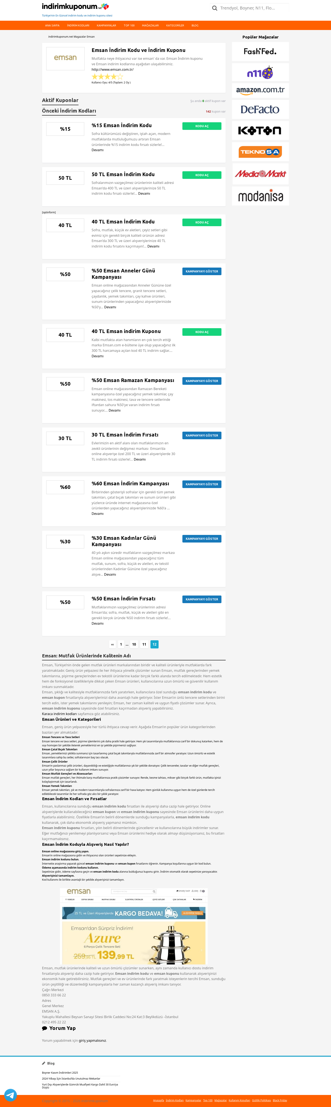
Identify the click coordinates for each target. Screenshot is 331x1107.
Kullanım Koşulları (239, 1100)
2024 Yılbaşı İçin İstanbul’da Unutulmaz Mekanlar (71, 1078)
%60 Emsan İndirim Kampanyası (130, 483)
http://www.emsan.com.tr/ (113, 69)
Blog (195, 25)
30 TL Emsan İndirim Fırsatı (125, 435)
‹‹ (112, 644)
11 (144, 644)
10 (134, 644)
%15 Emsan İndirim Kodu (122, 125)
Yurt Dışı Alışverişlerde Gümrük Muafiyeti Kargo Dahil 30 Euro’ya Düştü (80, 1086)
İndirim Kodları (175, 1100)
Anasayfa (158, 1100)
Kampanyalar (106, 25)
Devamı (98, 150)
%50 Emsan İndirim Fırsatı (123, 598)
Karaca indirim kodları (59, 713)
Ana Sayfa (52, 25)
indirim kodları (78, 25)
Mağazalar (150, 25)
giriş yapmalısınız (92, 1040)
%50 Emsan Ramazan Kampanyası (133, 380)
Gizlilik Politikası (261, 1100)
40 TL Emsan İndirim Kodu (123, 221)
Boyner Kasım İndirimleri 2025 (60, 1072)
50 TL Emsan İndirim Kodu (123, 174)
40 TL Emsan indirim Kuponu (126, 331)
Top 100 (129, 25)
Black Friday (280, 1100)
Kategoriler (175, 25)
